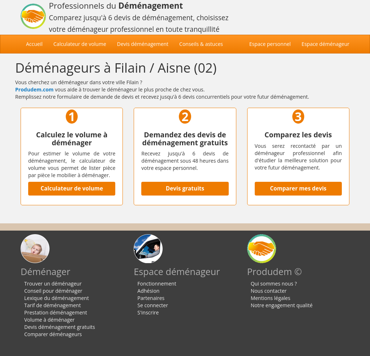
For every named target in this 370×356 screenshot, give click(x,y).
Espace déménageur (325, 43)
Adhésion (148, 290)
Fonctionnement (156, 283)
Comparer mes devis (298, 188)
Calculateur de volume (71, 188)
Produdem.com (34, 89)
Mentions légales (271, 298)
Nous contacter (269, 290)
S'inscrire (148, 312)
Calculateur (79, 43)
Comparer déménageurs (53, 334)
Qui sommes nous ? (274, 283)
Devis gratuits (185, 188)
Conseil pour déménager (53, 290)
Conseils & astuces (201, 43)
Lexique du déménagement (56, 298)
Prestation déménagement (55, 312)
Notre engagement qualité (282, 305)
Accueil (37, 43)
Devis (142, 43)
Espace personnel (270, 43)
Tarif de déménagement (52, 305)
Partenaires (150, 298)
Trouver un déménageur (53, 283)
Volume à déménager (49, 319)
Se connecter (152, 305)
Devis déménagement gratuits (59, 326)
